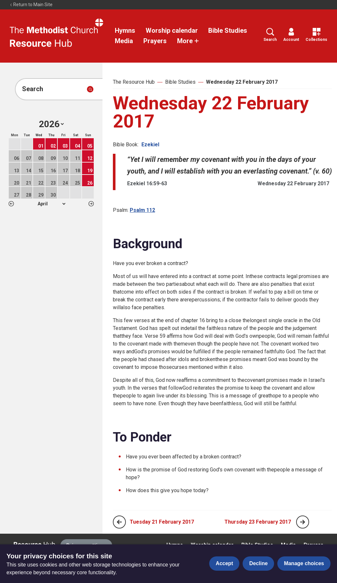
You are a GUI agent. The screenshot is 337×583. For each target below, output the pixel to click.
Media (124, 41)
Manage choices (304, 563)
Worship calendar (172, 30)
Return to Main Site (31, 4)
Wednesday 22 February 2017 (242, 82)
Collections (316, 35)
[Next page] (302, 522)
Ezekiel (150, 144)
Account (291, 35)
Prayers (155, 41)
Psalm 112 (142, 210)
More (188, 41)
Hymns (125, 30)
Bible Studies (227, 30)
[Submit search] (90, 89)
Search (270, 35)
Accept (224, 563)
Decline (258, 563)
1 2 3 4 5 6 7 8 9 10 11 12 (51, 204)
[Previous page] (119, 522)
